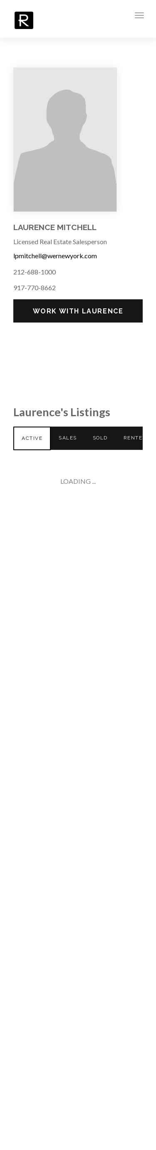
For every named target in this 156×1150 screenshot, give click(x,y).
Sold (100, 438)
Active (32, 438)
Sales (68, 438)
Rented (135, 438)
